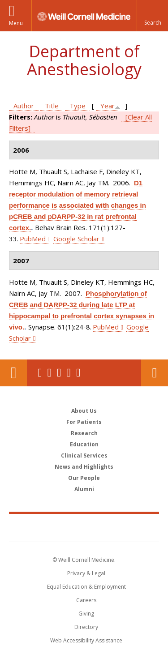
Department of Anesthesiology (84, 60)
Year (107, 105)
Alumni (84, 489)
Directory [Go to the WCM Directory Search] (86, 627)
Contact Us (154, 372)
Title (52, 105)
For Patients (84, 422)
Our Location (13, 372)
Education (84, 444)
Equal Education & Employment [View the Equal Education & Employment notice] (86, 586)
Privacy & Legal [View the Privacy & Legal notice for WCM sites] (86, 573)
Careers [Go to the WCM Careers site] (86, 600)
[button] (152, 15)
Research (84, 433)
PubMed (33, 238)
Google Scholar (76, 238)
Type (77, 105)
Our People (84, 478)
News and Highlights (84, 467)
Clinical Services (84, 455)
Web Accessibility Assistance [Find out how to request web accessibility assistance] (86, 640)
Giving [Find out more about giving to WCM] (86, 613)
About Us (84, 411)
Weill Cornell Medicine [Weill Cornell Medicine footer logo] (84, 527)
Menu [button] (16, 23)
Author (23, 105)
